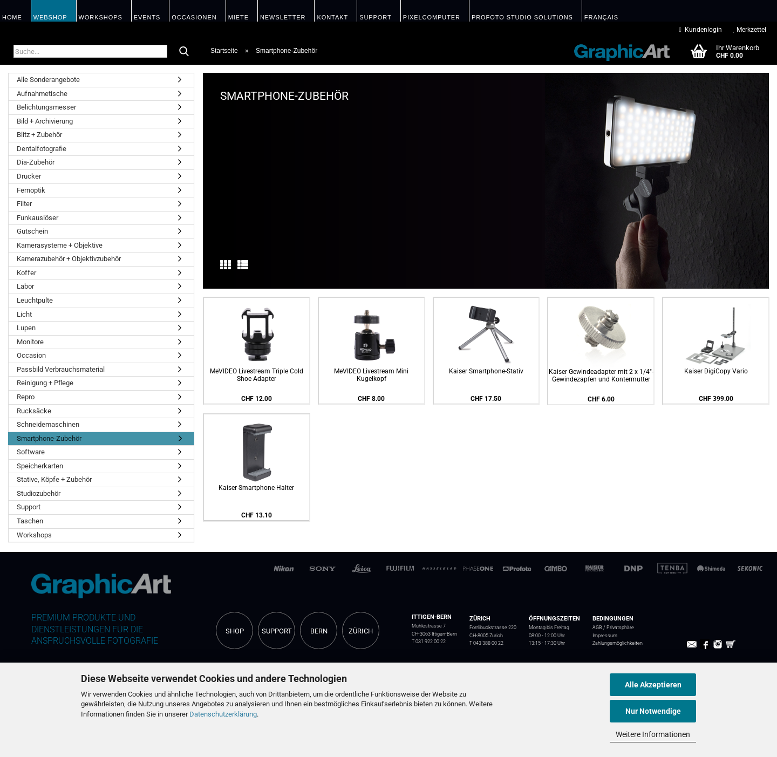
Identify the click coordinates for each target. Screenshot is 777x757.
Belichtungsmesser (46, 107)
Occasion (31, 355)
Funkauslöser (37, 218)
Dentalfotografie (41, 149)
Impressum (604, 635)
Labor (25, 286)
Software (31, 452)
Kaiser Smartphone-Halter (256, 488)
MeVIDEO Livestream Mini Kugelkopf (371, 375)
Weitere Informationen (653, 734)
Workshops (34, 535)
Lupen (26, 328)
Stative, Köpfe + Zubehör (54, 479)
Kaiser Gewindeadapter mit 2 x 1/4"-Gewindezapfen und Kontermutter (601, 375)
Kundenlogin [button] (700, 29)
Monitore (30, 342)
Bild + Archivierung (45, 121)
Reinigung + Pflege (45, 383)
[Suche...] (184, 51)
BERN (319, 631)
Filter (24, 204)
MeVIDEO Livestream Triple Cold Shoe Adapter (256, 375)
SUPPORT (277, 631)
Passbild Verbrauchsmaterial (61, 369)
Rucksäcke (34, 411)
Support (28, 507)
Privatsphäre (620, 627)
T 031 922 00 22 (429, 641)
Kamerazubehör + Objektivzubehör (69, 259)
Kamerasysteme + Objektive (60, 245)
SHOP (235, 631)
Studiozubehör (38, 493)
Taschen (30, 521)
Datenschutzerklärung (223, 714)
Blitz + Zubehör (39, 135)
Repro (26, 397)
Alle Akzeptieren (653, 684)
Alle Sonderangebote (48, 80)
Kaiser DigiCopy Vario (716, 371)
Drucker (29, 176)
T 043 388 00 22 (486, 643)
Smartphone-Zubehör (49, 438)
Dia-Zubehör (35, 162)
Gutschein (32, 231)
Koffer (26, 273)
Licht (24, 314)
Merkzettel (749, 29)
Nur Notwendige (653, 711)
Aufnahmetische (42, 94)
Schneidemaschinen (48, 424)
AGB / (599, 627)
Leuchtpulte (35, 300)
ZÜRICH (361, 631)
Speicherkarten (40, 466)
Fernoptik (31, 190)
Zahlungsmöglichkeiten (617, 643)
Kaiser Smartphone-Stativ (486, 371)
